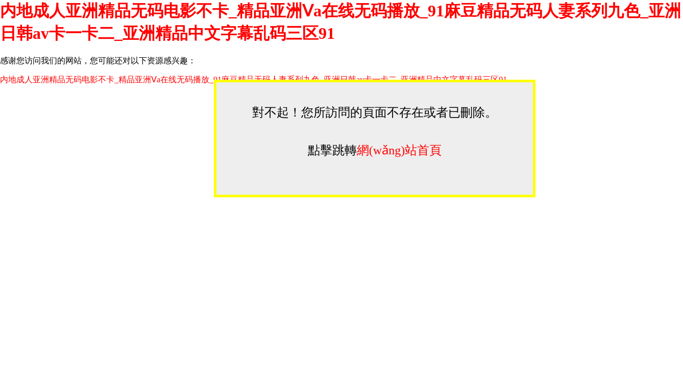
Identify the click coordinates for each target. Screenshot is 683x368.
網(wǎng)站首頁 (399, 150)
